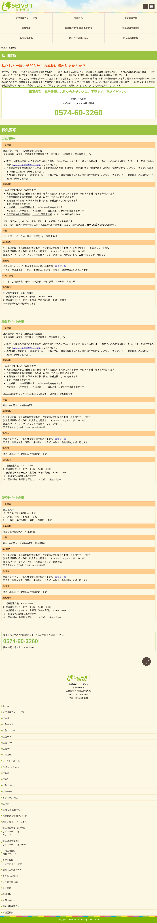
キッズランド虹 (10, 797)
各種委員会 (7, 912)
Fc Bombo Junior (10, 767)
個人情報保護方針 (11, 906)
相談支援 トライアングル (14, 822)
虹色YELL (7, 748)
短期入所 (78, 18)
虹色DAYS (7, 742)
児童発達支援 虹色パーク (14, 816)
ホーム (5, 706)
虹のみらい (7, 791)
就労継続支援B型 (130, 28)
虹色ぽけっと (8, 785)
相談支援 (26, 28)
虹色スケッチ (8, 730)
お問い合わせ (8, 900)
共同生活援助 (26, 38)
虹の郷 (5, 773)
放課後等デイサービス (26, 18)
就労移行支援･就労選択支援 (78, 28)
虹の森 (5, 803)
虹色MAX (6, 755)
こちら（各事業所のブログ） (27, 164)
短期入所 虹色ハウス (12, 809)
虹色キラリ (7, 724)
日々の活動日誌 (130, 38)
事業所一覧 (60, 266)
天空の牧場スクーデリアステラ (12, 862)
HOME (3, 48)
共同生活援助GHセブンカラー (10, 852)
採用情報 (6, 894)
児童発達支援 (130, 18)
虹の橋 (5, 718)
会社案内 (6, 888)
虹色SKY (6, 736)
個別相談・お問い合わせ (145, 6)
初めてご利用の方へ (78, 38)
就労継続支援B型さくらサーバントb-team (14, 843)
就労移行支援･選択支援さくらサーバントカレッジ (13, 831)
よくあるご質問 (10, 876)
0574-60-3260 (78, 112)
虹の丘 (5, 779)
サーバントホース (11, 761)
